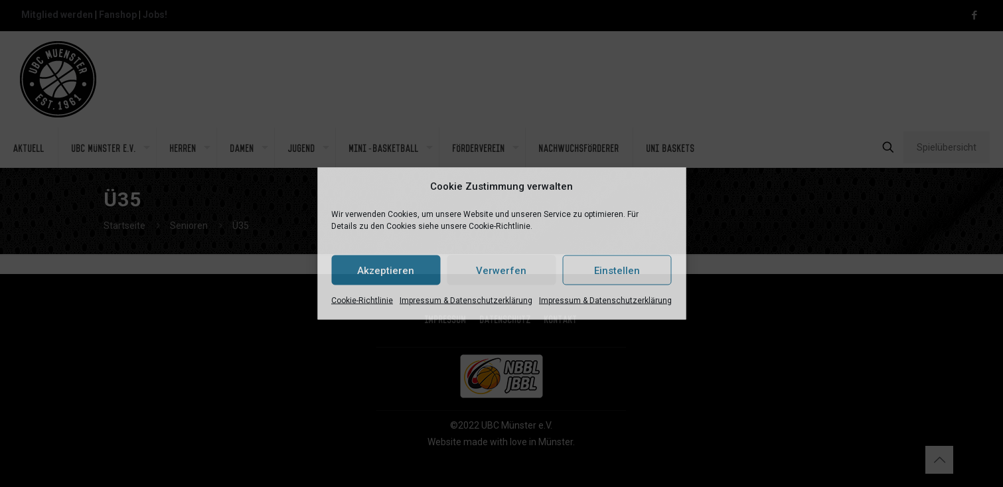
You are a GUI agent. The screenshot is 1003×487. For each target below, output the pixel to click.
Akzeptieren (385, 270)
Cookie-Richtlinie (362, 300)
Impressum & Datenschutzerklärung (466, 300)
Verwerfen (501, 270)
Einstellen (617, 270)
